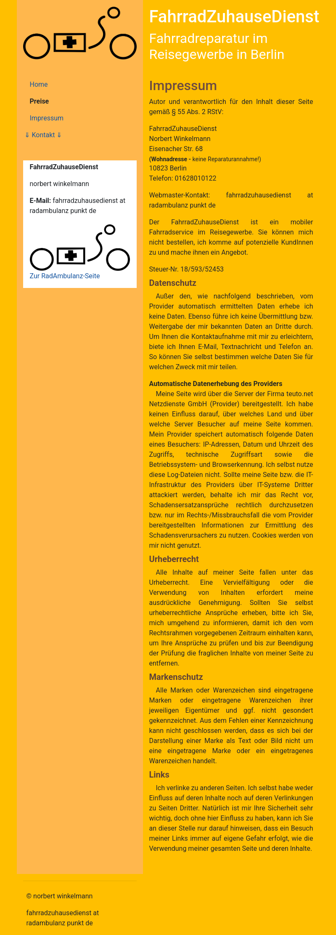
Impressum (47, 118)
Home (39, 84)
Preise (39, 101)
